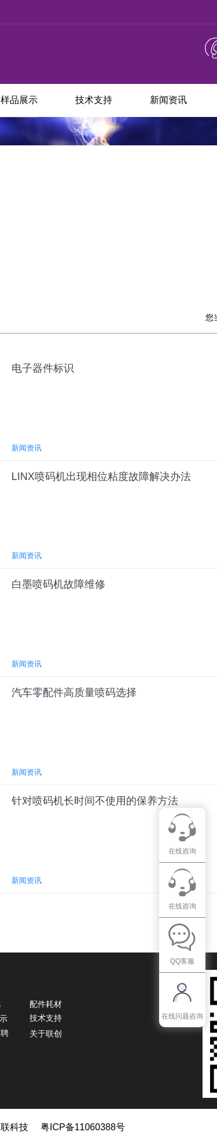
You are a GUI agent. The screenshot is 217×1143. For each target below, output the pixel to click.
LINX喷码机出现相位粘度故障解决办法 (101, 476)
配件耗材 (46, 1004)
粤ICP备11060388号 (83, 1127)
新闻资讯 (168, 100)
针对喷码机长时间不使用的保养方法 (95, 801)
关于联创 (46, 1033)
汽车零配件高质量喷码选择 (74, 692)
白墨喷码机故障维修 (58, 584)
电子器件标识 (43, 368)
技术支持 (93, 100)
